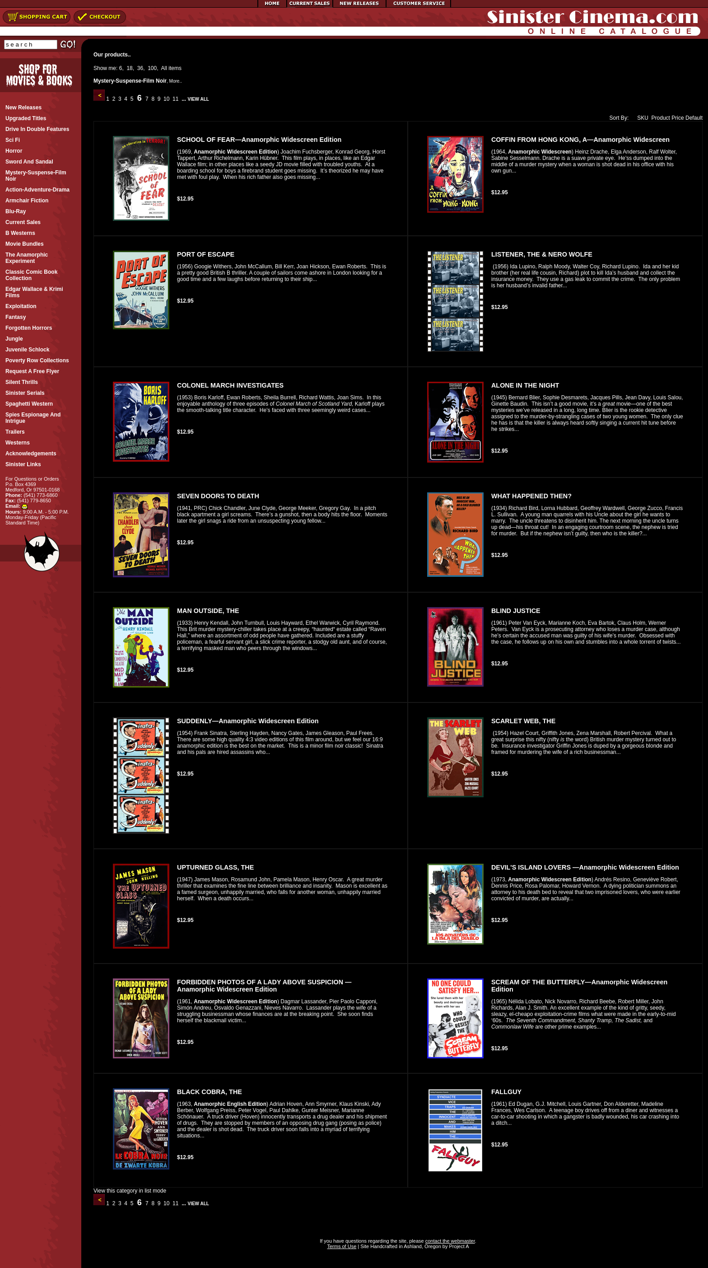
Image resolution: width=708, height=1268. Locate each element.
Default (694, 118)
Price (677, 118)
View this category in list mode (129, 1191)
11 (175, 99)
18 (129, 68)
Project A (458, 1246)
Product (661, 118)
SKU (640, 118)
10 (166, 99)
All (164, 68)
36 (140, 68)
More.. (175, 81)
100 (152, 68)
